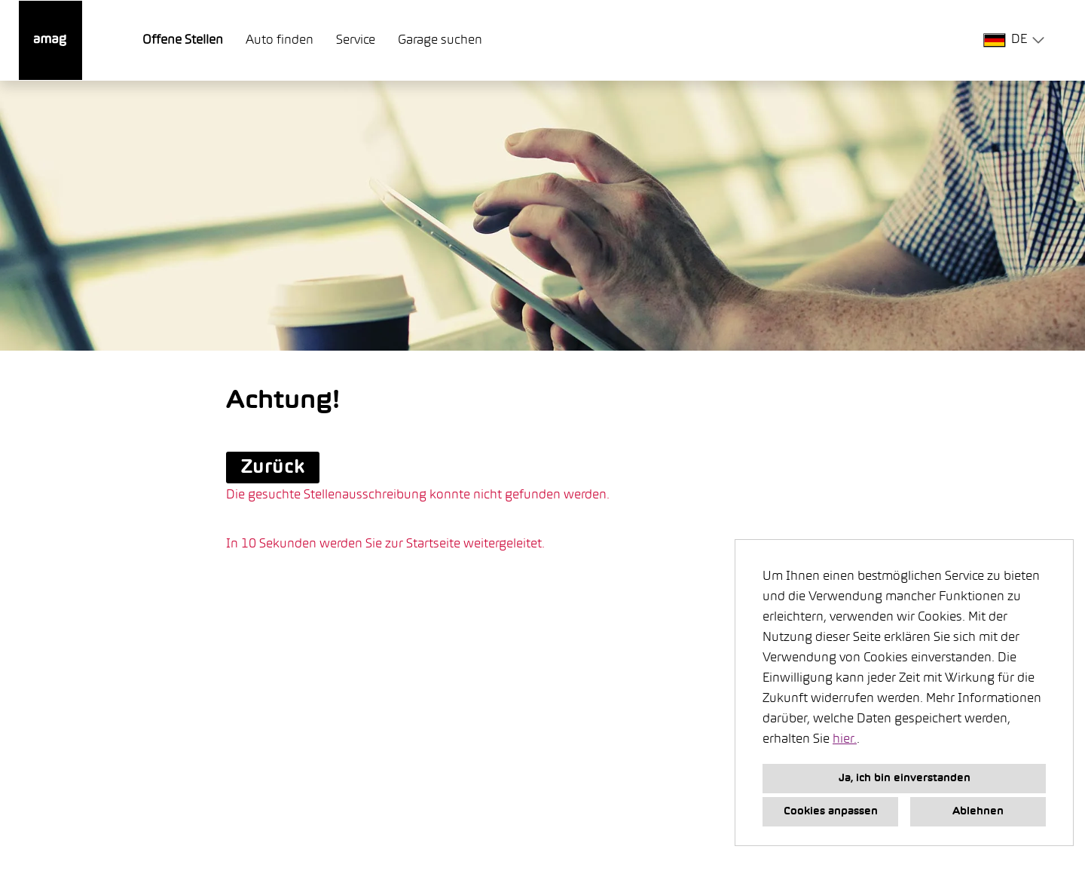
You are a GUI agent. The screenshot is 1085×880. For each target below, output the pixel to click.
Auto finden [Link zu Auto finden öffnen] (279, 41)
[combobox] (1017, 40)
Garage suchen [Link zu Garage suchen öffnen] (440, 41)
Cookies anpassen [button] (831, 812)
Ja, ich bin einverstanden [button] (904, 778)
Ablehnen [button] (978, 812)
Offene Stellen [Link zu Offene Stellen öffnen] (182, 41)
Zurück (272, 467)
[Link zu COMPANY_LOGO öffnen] (50, 40)
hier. (845, 740)
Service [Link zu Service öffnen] (355, 41)
